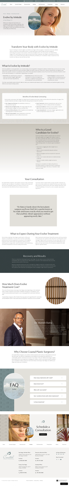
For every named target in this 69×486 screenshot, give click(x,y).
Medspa (8, 13)
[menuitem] (11, 4)
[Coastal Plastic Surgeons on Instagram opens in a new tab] (57, 459)
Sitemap (41, 480)
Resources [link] (63, 4)
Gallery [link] (56, 4)
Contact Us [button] (64, 483)
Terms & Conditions (29, 480)
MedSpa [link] (34, 4)
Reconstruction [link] (27, 4)
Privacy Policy (36, 480)
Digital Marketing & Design (62, 480)
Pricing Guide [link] (50, 4)
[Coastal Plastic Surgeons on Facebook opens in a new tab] (59, 459)
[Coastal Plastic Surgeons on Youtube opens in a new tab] (61, 459)
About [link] (11, 4)
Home (4, 13)
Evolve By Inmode (15, 13)
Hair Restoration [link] (42, 4)
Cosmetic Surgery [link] (18, 4)
